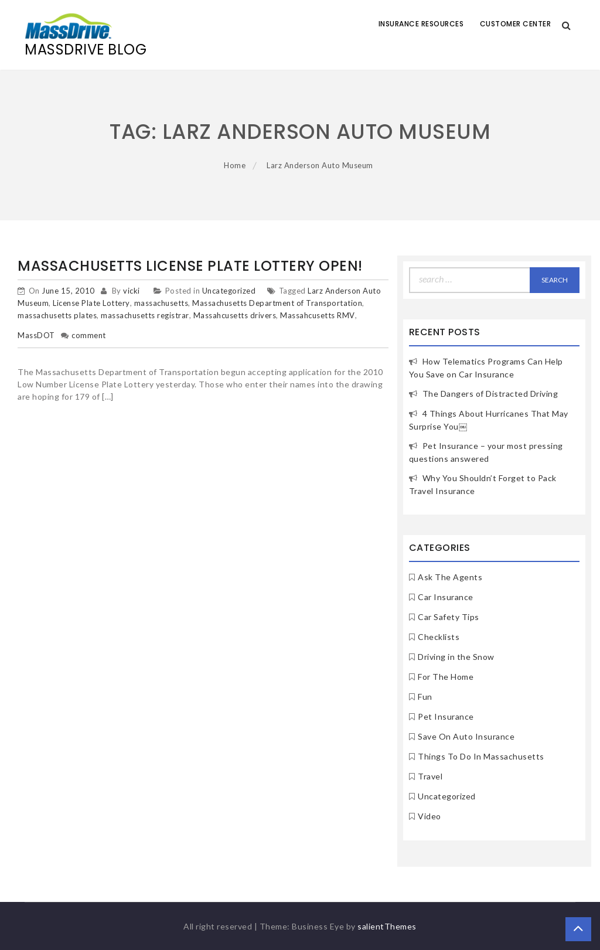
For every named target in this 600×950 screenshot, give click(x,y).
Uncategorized (229, 290)
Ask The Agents (450, 577)
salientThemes (387, 926)
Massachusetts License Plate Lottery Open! (190, 265)
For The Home (445, 677)
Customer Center (515, 24)
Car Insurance (445, 597)
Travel (430, 776)
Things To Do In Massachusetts (481, 756)
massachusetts (161, 303)
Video (429, 816)
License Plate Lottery (91, 303)
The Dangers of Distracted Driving (490, 394)
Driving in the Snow (456, 657)
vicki (131, 290)
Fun (425, 697)
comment (88, 335)
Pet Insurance (446, 716)
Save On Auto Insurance (466, 736)
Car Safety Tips (448, 617)
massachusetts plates (57, 315)
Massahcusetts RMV (317, 315)
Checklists (438, 637)
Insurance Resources (421, 24)
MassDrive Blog (85, 49)
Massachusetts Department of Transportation (277, 303)
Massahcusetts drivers (235, 315)
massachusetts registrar (145, 315)
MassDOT (36, 335)
